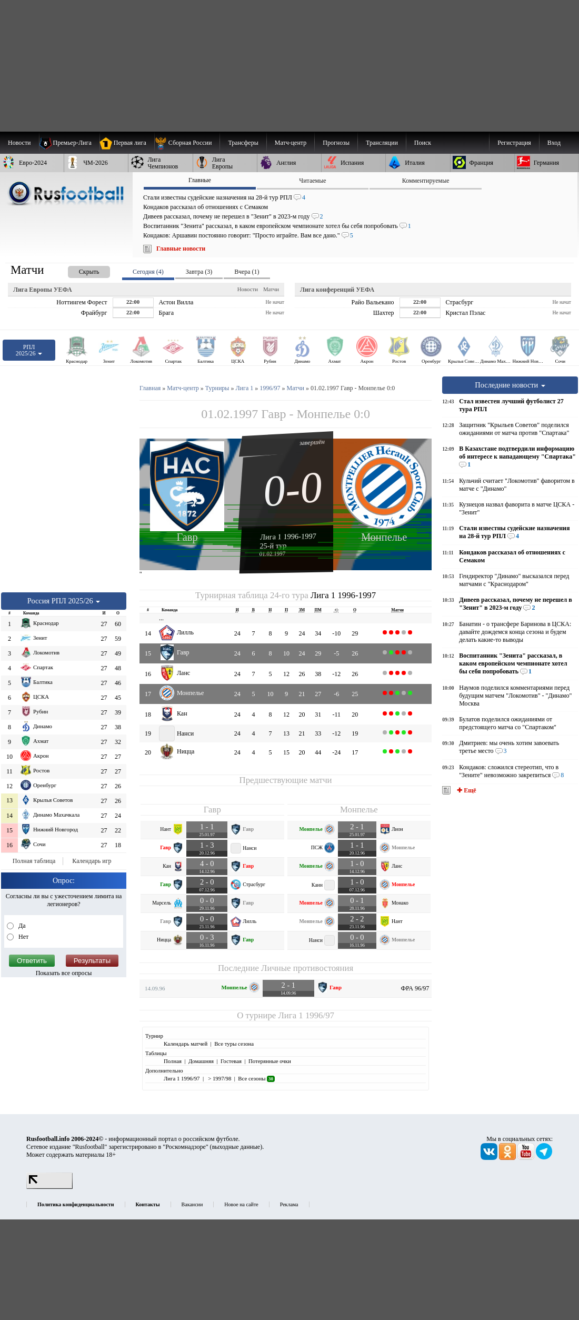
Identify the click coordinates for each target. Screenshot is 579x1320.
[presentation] (78, 269)
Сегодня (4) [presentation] (148, 271)
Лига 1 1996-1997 (288, 536)
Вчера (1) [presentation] (246, 271)
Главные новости (180, 248)
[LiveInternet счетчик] (49, 1186)
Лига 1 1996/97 (306, 1015)
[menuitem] (187, 143)
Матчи (271, 289)
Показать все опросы (64, 973)
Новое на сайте (241, 1204)
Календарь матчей (185, 1043)
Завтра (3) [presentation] (199, 271)
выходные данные (236, 1146)
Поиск (422, 142)
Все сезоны (256, 1078)
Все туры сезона (234, 1043)
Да (21, 925)
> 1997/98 (218, 1078)
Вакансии (192, 1204)
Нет (22, 936)
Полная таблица (34, 861)
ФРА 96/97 (415, 988)
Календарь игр (91, 861)
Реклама (289, 1204)
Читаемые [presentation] (312, 180)
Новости (247, 289)
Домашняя (201, 1061)
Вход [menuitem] (554, 142)
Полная (173, 1061)
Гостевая (231, 1061)
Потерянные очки (269, 1061)
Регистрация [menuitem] (514, 142)
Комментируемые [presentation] (426, 180)
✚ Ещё (465, 790)
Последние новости (510, 385)
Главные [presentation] (199, 180)
